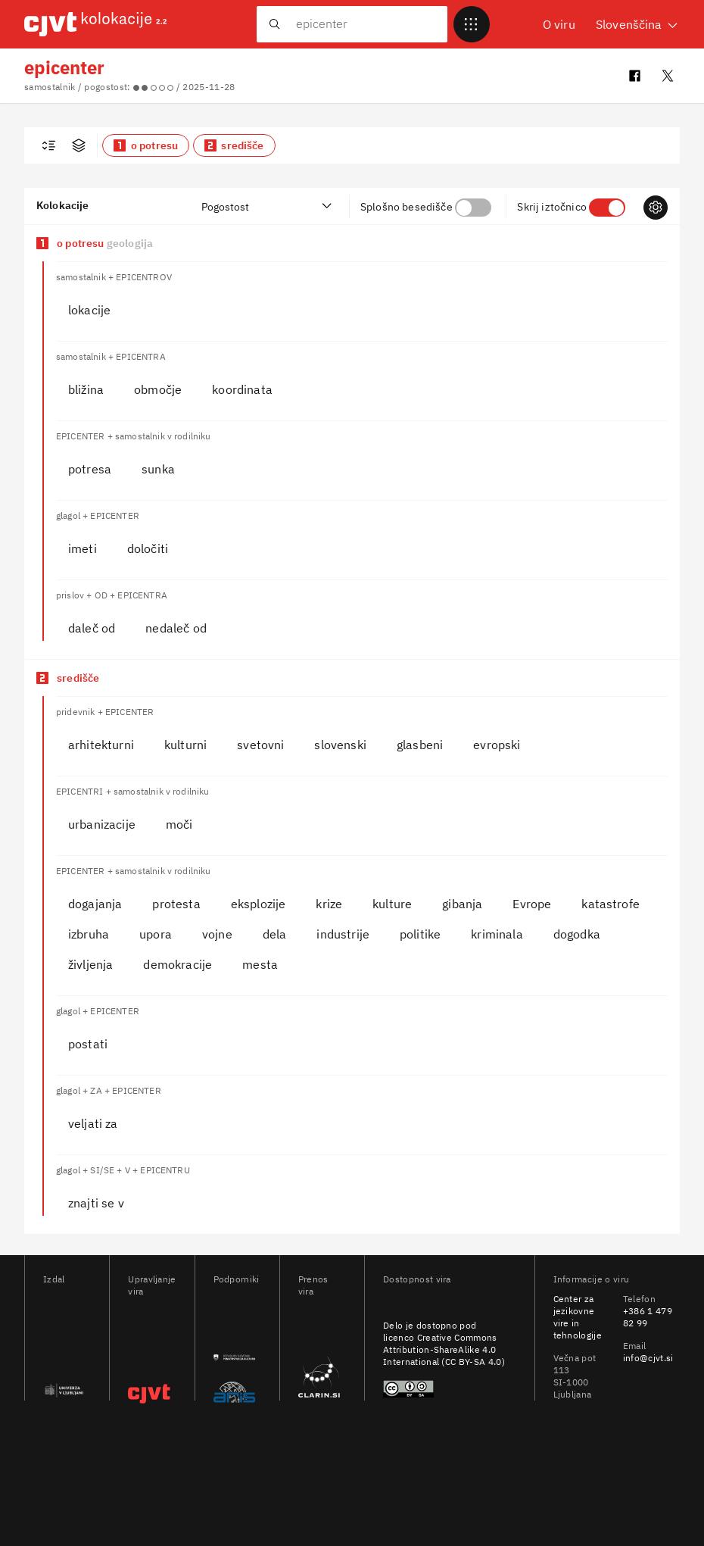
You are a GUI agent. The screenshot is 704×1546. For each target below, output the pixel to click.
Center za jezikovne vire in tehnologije (578, 1317)
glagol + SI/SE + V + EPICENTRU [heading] (123, 1170)
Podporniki (234, 1279)
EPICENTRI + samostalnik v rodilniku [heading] (133, 791)
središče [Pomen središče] (78, 678)
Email (634, 1345)
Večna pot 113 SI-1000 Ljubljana (575, 1376)
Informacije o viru (591, 1279)
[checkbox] (48, 145)
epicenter (64, 67)
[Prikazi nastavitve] (655, 207)
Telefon (639, 1298)
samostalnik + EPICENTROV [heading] (114, 277)
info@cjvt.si (648, 1357)
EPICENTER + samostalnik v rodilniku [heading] (133, 436)
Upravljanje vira (149, 1285)
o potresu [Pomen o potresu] (105, 243)
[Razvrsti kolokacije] (267, 206)
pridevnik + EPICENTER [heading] (105, 711)
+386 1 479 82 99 (647, 1317)
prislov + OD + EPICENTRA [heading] (111, 595)
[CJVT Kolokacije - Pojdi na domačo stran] (95, 24)
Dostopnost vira (417, 1279)
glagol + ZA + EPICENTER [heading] (108, 1090)
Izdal (54, 1279)
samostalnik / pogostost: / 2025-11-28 (129, 86)
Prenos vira (313, 1285)
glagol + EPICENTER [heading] (97, 515)
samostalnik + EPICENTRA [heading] (111, 356)
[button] (145, 145)
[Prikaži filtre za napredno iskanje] (79, 145)
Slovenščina (638, 24)
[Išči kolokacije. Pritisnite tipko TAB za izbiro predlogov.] (362, 23)
